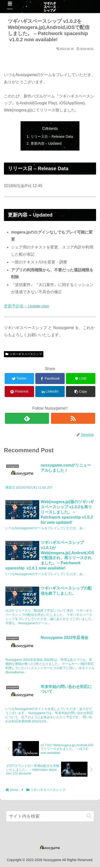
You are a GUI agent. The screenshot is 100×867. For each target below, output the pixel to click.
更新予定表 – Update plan (26, 306)
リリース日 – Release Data (52, 136)
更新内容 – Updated (46, 143)
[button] (89, 816)
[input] (50, 816)
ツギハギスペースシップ (23, 354)
